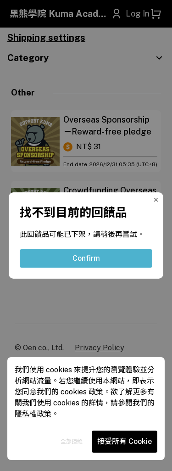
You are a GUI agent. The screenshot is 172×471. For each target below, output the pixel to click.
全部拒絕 (72, 441)
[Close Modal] (157, 197)
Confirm (86, 258)
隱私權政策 (33, 413)
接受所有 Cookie (124, 441)
